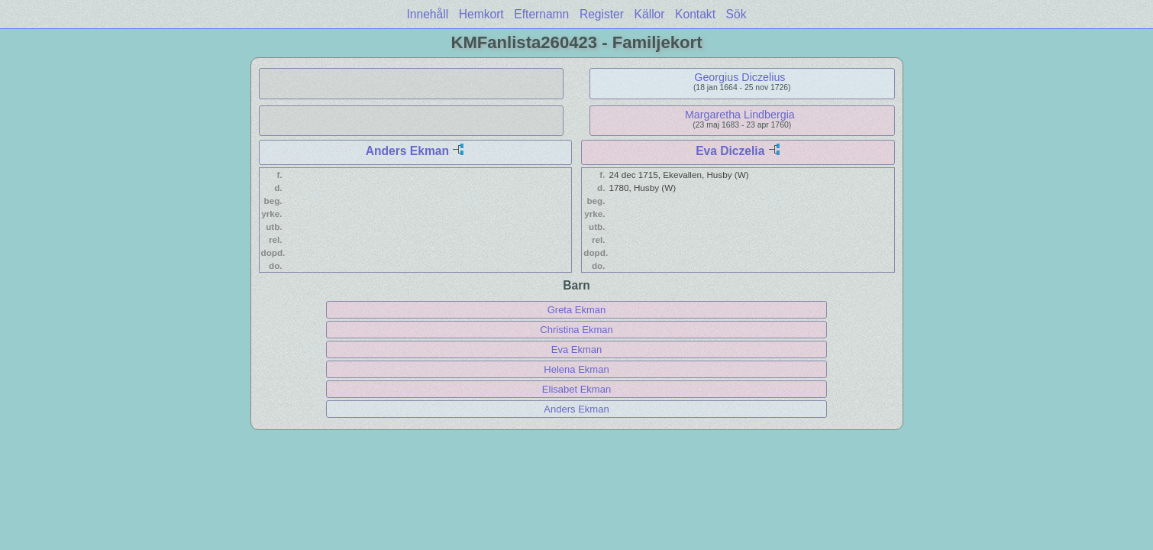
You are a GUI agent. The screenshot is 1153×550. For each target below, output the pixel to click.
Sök (736, 14)
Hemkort (481, 14)
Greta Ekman (576, 309)
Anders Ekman (407, 150)
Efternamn (541, 14)
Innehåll (428, 14)
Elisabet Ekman (576, 389)
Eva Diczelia (730, 150)
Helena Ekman (576, 369)
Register (602, 14)
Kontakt (695, 14)
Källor (650, 14)
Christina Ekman (576, 329)
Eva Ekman (576, 349)
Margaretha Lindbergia (740, 114)
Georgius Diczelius (739, 77)
